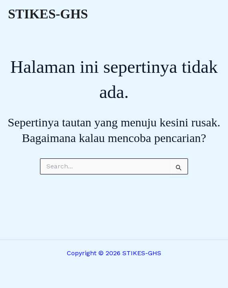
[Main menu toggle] (211, 14)
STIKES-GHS (48, 14)
